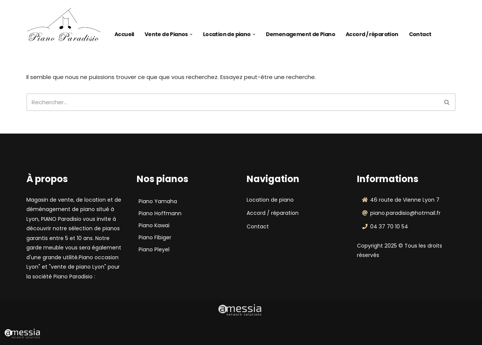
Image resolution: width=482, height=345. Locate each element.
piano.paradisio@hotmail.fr (405, 213)
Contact (420, 34)
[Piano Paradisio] (64, 25)
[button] (191, 34)
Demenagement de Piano (300, 34)
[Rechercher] (232, 102)
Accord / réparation (372, 34)
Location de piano (270, 200)
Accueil (124, 34)
